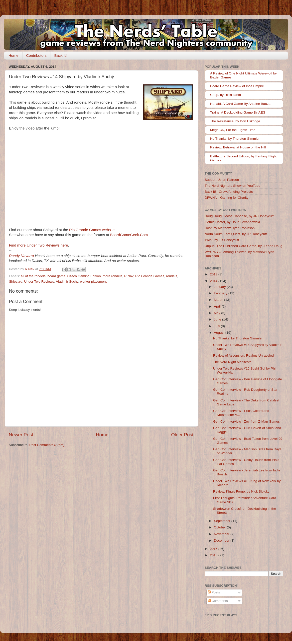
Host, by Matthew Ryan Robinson (230, 228)
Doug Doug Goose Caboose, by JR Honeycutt (239, 216)
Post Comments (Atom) (46, 445)
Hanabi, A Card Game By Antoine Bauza (240, 104)
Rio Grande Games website (92, 230)
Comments (218, 601)
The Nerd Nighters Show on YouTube (232, 186)
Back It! (60, 55)
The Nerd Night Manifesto (232, 362)
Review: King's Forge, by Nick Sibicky (241, 491)
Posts (214, 592)
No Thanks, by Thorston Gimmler (235, 138)
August (219, 332)
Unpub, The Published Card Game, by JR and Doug (243, 246)
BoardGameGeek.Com (129, 235)
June (218, 319)
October (220, 527)
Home (13, 55)
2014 (214, 281)
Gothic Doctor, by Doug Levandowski (232, 222)
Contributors (36, 55)
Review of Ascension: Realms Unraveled (243, 355)
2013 (214, 274)
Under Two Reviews (39, 281)
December (222, 540)
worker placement (93, 281)
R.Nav (129, 276)
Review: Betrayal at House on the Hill (238, 147)
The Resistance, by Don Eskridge (235, 121)
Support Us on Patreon (222, 180)
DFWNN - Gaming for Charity (227, 197)
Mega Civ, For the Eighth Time (232, 130)
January (220, 287)
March (219, 300)
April (218, 306)
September (222, 521)
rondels (171, 276)
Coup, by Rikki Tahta (225, 95)
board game (56, 276)
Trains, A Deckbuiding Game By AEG (238, 112)
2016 (214, 555)
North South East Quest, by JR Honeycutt (236, 234)
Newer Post (21, 434)
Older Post (182, 434)
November (222, 534)
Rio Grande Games (149, 276)
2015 (214, 549)
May (217, 313)
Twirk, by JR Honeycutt (222, 240)
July (217, 326)
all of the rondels (33, 276)
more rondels (112, 276)
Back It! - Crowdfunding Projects (229, 191)
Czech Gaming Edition (84, 276)
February (221, 293)
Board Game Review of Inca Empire (237, 86)
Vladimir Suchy (67, 281)
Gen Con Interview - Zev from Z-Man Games (246, 421)
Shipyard (15, 281)
